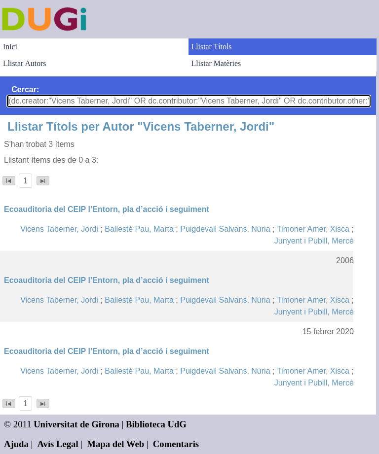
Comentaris (176, 444)
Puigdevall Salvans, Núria (225, 229)
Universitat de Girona (76, 424)
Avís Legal (58, 444)
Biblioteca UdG (156, 424)
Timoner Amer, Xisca (313, 229)
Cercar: (25, 89)
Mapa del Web (115, 444)
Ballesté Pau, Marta (139, 229)
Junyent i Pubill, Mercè (314, 241)
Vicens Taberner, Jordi (59, 229)
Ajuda (16, 444)
